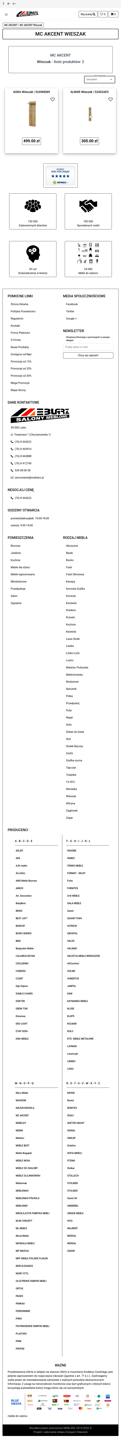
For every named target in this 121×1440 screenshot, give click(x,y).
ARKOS (19, 888)
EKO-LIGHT (21, 1023)
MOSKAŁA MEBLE (25, 1243)
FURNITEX (72, 888)
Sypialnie (16, 603)
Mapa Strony (18, 390)
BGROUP (20, 926)
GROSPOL (72, 933)
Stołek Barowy (74, 746)
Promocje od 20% (21, 368)
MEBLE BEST (22, 1145)
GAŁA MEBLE (74, 903)
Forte (70, 880)
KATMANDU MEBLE (77, 1001)
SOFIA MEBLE (74, 1153)
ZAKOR (71, 1251)
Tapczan (71, 767)
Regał (69, 717)
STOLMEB (72, 1183)
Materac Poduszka (77, 667)
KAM (69, 993)
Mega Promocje (20, 383)
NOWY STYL (22, 1273)
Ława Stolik (73, 639)
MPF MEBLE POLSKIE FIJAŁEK (32, 1258)
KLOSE (70, 1008)
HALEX (71, 941)
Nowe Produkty (20, 347)
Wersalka (71, 789)
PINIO (19, 1318)
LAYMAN (72, 1046)
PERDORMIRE (23, 1311)
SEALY (70, 1115)
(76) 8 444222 (21, 441)
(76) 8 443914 (21, 449)
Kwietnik (71, 631)
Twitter (70, 311)
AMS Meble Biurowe (26, 880)
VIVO (70, 1220)
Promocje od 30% (21, 375)
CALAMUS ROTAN (25, 956)
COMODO (21, 971)
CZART (19, 978)
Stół (68, 739)
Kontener (71, 603)
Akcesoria (72, 545)
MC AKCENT (22, 1115)
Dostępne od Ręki (21, 354)
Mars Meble (22, 1093)
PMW (18, 1341)
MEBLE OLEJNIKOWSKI (28, 1175)
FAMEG (71, 858)
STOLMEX (72, 1190)
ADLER (19, 850)
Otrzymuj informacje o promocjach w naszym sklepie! (88, 339)
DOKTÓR (20, 1001)
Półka (69, 696)
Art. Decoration (24, 895)
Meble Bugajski (24, 1153)
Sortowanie (99, 76)
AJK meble (21, 865)
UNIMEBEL (73, 1205)
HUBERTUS (73, 978)
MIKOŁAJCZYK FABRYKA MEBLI (32, 1213)
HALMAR (72, 948)
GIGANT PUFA (74, 918)
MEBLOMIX (22, 1205)
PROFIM (20, 1348)
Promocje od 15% (21, 361)
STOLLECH (73, 1175)
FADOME (71, 850)
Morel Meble (22, 1236)
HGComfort (73, 963)
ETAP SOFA (22, 1031)
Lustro (70, 660)
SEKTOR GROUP (75, 1123)
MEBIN (19, 1130)
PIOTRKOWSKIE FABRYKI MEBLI (32, 1326)
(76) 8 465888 (21, 456)
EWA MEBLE (22, 1038)
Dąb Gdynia (22, 986)
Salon (14, 596)
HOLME (71, 971)
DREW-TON (21, 1008)
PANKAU (20, 1303)
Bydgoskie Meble (25, 948)
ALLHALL (21, 873)
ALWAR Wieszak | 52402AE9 (89, 92)
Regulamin (17, 318)
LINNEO (71, 1061)
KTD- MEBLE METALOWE (80, 1038)
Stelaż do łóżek (75, 731)
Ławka (70, 646)
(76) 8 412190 (21, 463)
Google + (71, 318)
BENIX (19, 911)
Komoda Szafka (75, 588)
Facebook (72, 304)
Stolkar (71, 1168)
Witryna (70, 803)
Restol (70, 1100)
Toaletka (71, 774)
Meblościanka (74, 674)
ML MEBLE (21, 1228)
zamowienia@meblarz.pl (27, 477)
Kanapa (70, 581)
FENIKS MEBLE (75, 865)
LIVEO (70, 1069)
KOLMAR (72, 1023)
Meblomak (21, 1183)
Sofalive (71, 1145)
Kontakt (15, 325)
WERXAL (71, 1243)
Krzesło (70, 617)
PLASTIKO (21, 1333)
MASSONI (21, 1100)
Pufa (69, 710)
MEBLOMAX (22, 1190)
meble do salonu (17, 1416)
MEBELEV (21, 1123)
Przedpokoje (18, 588)
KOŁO (70, 1031)
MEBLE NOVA (23, 1160)
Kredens (71, 610)
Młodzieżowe (18, 581)
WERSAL (71, 1236)
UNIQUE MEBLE (75, 1213)
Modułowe (72, 681)
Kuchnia (71, 624)
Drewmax (21, 1016)
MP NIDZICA (22, 1251)
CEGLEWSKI (22, 963)
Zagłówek (72, 810)
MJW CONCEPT (24, 1220)
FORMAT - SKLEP (76, 873)
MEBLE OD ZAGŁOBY (27, 1168)
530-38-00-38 (20, 470)
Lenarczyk (72, 1053)
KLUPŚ (70, 1016)
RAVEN (71, 1093)
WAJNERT (72, 1228)
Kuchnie (15, 560)
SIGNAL (71, 1130)
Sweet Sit (72, 1198)
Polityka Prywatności (23, 311)
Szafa (69, 753)
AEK (18, 858)
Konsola (71, 596)
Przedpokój (72, 703)
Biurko (70, 560)
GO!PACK (72, 926)
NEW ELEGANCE (24, 1266)
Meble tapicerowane (23, 574)
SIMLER (71, 1138)
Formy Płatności (20, 332)
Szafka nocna (74, 760)
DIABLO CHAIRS (24, 993)
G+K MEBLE (73, 895)
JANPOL (71, 986)
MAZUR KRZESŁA (25, 1108)
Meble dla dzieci (20, 567)
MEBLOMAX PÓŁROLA (27, 1198)
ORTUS (19, 1288)
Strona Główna (19, 304)
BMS (18, 941)
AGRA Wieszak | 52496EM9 (31, 92)
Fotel (69, 567)
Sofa (69, 724)
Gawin (70, 911)
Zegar (69, 817)
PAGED (19, 1296)
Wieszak (71, 796)
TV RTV (70, 782)
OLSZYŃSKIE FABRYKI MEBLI (31, 1281)
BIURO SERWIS (23, 933)
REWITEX (72, 1108)
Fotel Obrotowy (75, 574)
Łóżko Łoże (73, 653)
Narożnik (71, 688)
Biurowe (15, 545)
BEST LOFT (21, 918)
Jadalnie (16, 553)
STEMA (71, 1160)
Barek (69, 553)
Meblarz (20, 1138)
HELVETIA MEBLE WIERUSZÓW (83, 956)
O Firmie (16, 340)
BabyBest (21, 903)
